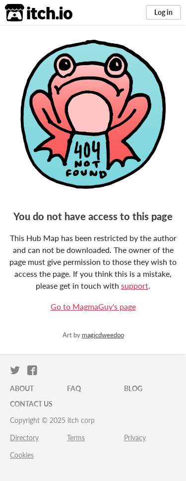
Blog (133, 388)
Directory (24, 437)
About (22, 388)
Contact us (31, 404)
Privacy (135, 437)
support (134, 285)
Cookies (22, 455)
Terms (76, 437)
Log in (163, 12)
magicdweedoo (103, 335)
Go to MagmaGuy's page (93, 306)
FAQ (74, 388)
